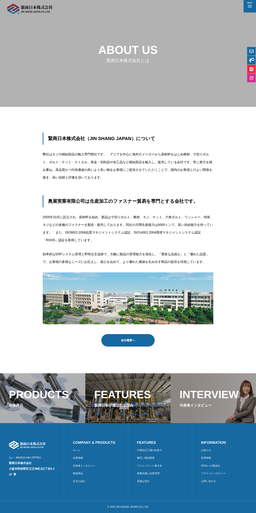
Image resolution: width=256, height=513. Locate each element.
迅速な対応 (143, 481)
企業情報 (78, 457)
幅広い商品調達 (145, 457)
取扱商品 (78, 473)
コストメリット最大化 (149, 465)
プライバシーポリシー (213, 473)
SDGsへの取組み (210, 465)
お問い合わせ (208, 481)
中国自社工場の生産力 (149, 450)
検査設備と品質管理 (148, 473)
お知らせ (206, 450)
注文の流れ (79, 481)
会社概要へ (128, 340)
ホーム (76, 450)
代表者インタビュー (84, 465)
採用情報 (206, 457)
